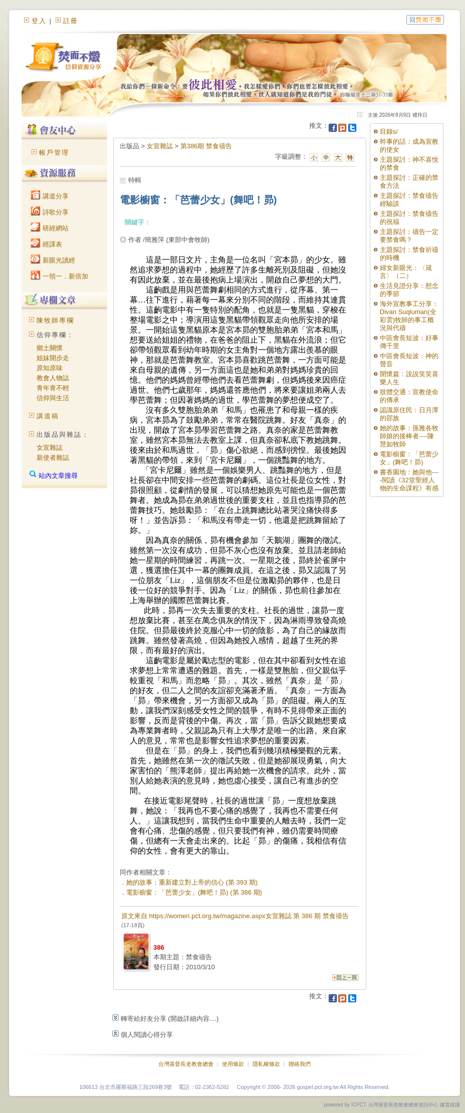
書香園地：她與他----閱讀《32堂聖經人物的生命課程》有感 (409, 480)
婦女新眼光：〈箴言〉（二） (406, 272)
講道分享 (50, 196)
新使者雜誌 (53, 457)
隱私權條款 (266, 1064)
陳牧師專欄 (55, 320)
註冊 (70, 21)
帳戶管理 (54, 152)
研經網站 (50, 228)
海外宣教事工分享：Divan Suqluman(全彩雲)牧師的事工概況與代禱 (409, 316)
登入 (39, 21)
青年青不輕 (53, 388)
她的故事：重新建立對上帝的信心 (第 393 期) (192, 882)
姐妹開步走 (53, 358)
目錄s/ (389, 131)
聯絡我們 (300, 1064)
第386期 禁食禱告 (206, 146)
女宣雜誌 (50, 447)
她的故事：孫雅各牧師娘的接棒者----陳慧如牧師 (409, 436)
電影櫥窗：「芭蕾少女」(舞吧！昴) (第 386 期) (194, 892)
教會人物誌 (53, 378)
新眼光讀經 (53, 260)
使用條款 (233, 1064)
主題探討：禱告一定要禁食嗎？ (409, 235)
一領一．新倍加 (59, 276)
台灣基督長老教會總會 (185, 1064)
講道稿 (48, 416)
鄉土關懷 (50, 348)
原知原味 (50, 368)
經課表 (46, 244)
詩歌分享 (50, 212)
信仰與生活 (53, 398)
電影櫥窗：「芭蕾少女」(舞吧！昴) (409, 458)
